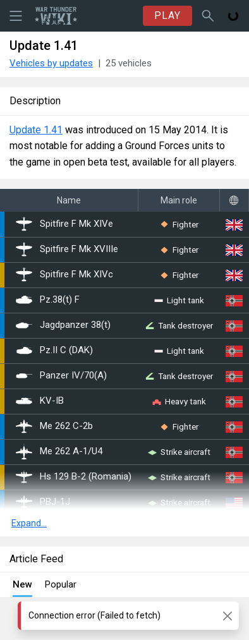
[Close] (227, 615)
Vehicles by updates (51, 63)
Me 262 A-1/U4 (59, 452)
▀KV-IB (40, 401)
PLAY (167, 15)
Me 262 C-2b (54, 426)
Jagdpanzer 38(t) (63, 325)
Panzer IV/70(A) (61, 376)
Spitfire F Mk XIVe (64, 224)
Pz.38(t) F (48, 300)
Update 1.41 (36, 130)
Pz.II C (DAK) (54, 350)
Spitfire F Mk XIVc (64, 275)
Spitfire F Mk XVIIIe (67, 249)
